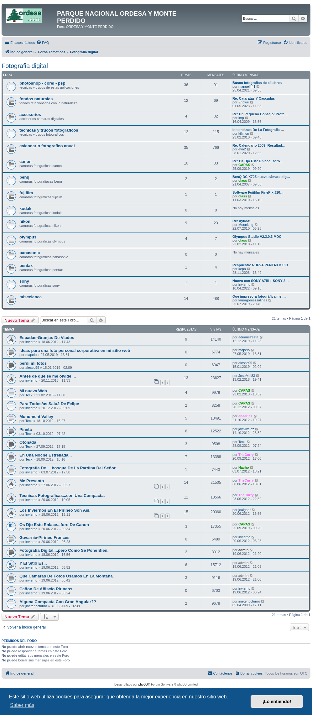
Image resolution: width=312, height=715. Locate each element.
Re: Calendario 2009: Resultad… (258, 145)
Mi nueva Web (33, 391)
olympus (27, 237)
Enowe (243, 102)
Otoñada (27, 442)
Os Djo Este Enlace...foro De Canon (54, 524)
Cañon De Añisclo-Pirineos (45, 589)
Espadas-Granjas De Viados (46, 337)
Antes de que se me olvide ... (47, 376)
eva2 (242, 149)
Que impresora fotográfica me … (259, 296)
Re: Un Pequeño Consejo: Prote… (260, 114)
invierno (244, 284)
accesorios (30, 114)
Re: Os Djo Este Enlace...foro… (257, 161)
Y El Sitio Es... (33, 563)
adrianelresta (248, 337)
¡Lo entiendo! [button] (277, 701)
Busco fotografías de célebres (257, 83)
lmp (241, 118)
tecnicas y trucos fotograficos (48, 130)
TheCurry (246, 455)
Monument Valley (36, 416)
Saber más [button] (22, 705)
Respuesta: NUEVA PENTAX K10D (260, 265)
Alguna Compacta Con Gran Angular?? (57, 601)
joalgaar (244, 510)
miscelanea (30, 297)
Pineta (25, 429)
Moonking (245, 225)
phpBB (143, 684)
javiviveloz (246, 429)
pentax (26, 265)
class (242, 180)
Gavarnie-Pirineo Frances (44, 537)
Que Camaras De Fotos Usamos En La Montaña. (66, 576)
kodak (25, 208)
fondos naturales (36, 99)
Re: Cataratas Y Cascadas (253, 98)
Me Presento (31, 480)
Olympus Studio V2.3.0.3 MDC (256, 236)
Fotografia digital (25, 65)
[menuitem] (42, 42)
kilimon (243, 133)
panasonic (29, 252)
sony (24, 281)
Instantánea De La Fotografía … (258, 130)
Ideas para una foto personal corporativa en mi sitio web (74, 350)
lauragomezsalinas (252, 300)
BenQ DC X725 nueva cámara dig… (261, 177)
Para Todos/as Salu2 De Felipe (49, 403)
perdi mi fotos (33, 363)
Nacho (243, 467)
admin (243, 550)
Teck (29, 395)
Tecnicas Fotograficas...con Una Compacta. (62, 495)
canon (25, 161)
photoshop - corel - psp (42, 83)
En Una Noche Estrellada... (45, 455)
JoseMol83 (246, 376)
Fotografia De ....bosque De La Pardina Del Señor (67, 468)
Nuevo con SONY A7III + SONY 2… (260, 281)
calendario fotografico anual (47, 146)
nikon (24, 221)
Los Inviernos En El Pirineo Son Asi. (55, 510)
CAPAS (244, 165)
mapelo (31, 355)
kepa (242, 269)
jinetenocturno (36, 606)
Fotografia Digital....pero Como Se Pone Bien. (63, 550)
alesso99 (32, 367)
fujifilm (26, 192)
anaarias (245, 416)
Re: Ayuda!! (242, 221)
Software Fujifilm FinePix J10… (257, 192)
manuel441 (246, 86)
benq (24, 177)
